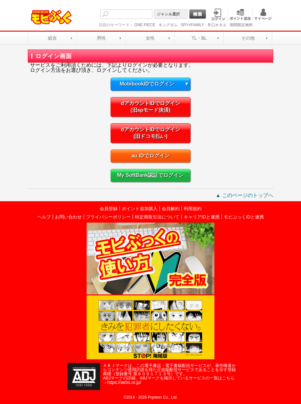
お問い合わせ (68, 216)
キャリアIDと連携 (202, 216)
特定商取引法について (157, 216)
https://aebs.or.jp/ (124, 382)
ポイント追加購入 (140, 208)
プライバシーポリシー (108, 216)
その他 (248, 38)
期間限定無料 (241, 25)
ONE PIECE (144, 25)
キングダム (168, 25)
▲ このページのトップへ (244, 195)
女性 (150, 38)
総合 (52, 38)
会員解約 (171, 208)
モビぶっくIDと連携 (244, 216)
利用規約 (193, 208)
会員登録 (109, 208)
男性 (101, 38)
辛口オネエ (217, 25)
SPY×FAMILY (192, 25)
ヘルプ (44, 216)
